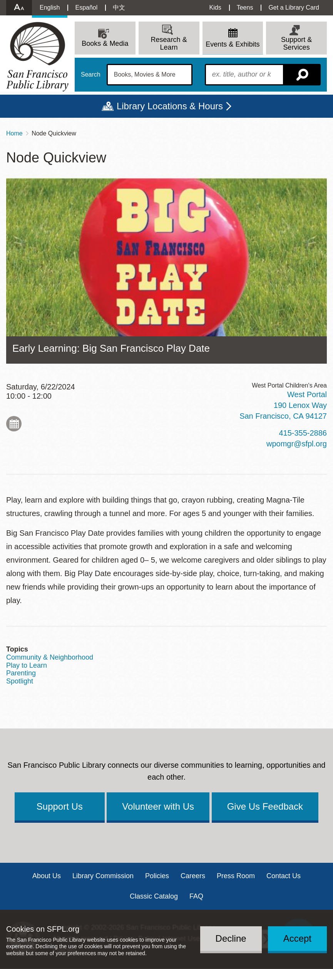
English (50, 7)
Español (86, 7)
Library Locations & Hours (170, 106)
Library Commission (103, 876)
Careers (193, 876)
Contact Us (283, 876)
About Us (46, 876)
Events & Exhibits (232, 44)
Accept (297, 938)
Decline (231, 938)
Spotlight (19, 681)
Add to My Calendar (14, 423)
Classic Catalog (154, 896)
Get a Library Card (293, 7)
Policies (157, 876)
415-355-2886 (303, 433)
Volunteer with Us (158, 806)
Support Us (60, 806)
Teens (245, 7)
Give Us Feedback (265, 806)
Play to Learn (26, 665)
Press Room (236, 876)
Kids (215, 7)
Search (90, 75)
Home (14, 133)
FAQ (196, 896)
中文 (119, 7)
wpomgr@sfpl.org (296, 443)
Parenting (21, 673)
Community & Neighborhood (49, 657)
